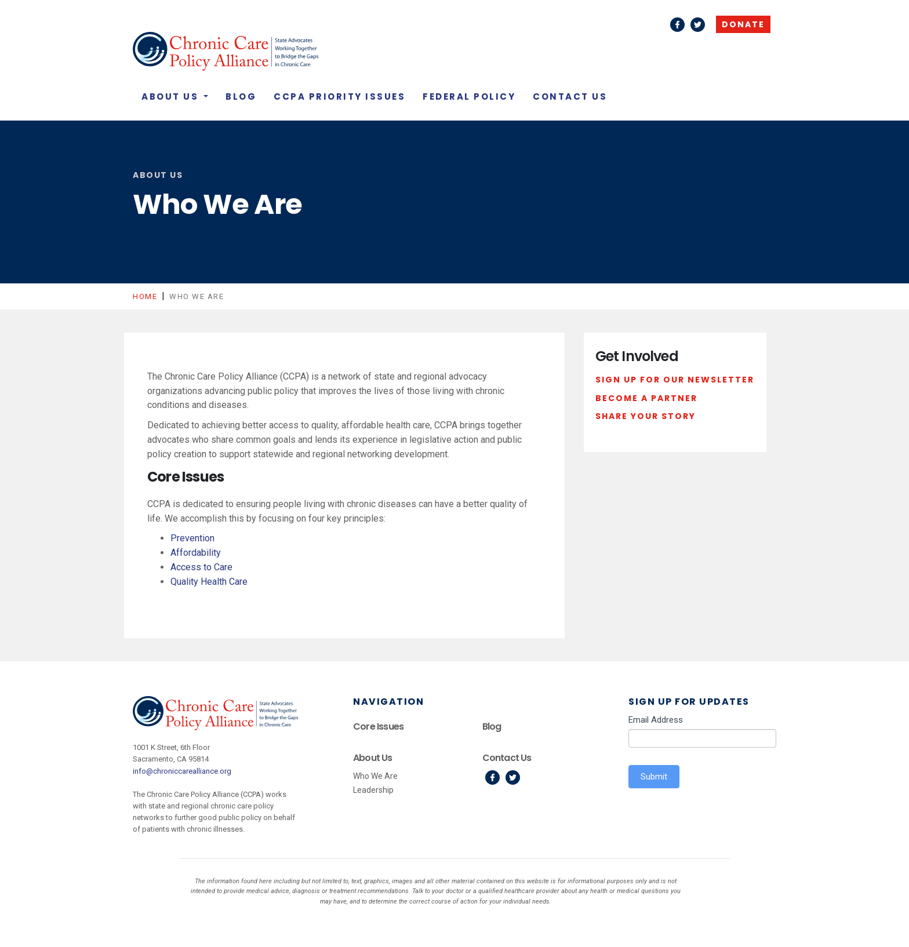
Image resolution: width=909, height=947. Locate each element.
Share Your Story (645, 416)
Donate (743, 24)
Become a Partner (646, 398)
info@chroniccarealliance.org (182, 771)
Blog (241, 96)
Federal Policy (469, 96)
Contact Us (570, 96)
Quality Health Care (209, 581)
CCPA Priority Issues (339, 96)
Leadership (373, 790)
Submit (654, 776)
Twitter (697, 24)
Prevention (192, 538)
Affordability (195, 552)
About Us (171, 96)
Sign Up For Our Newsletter (674, 379)
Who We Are (375, 776)
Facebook (677, 24)
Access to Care (201, 567)
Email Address (655, 720)
